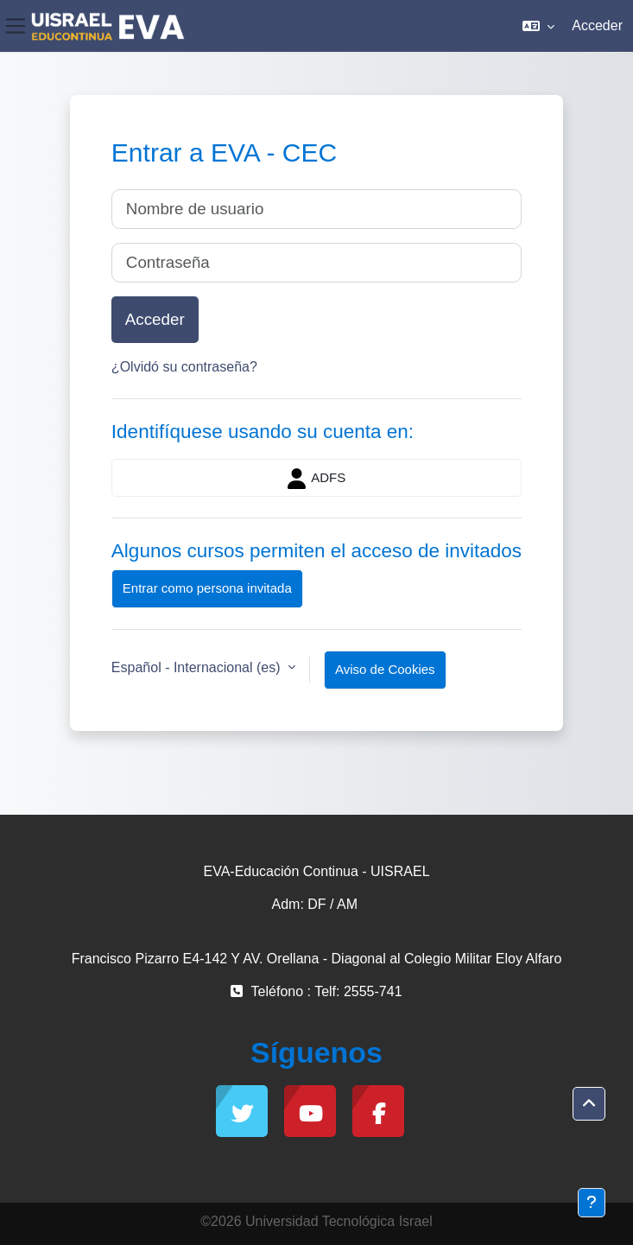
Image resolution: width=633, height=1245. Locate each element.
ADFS (316, 478)
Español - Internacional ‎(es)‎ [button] (197, 667)
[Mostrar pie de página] (591, 1202)
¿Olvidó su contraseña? (184, 366)
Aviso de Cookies (385, 669)
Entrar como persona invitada (207, 588)
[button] (538, 26)
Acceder (597, 25)
